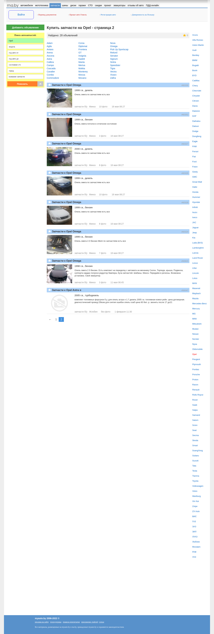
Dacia (195, 106)
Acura (195, 35)
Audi (194, 50)
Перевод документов (46, 14)
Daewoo (196, 111)
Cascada (51, 68)
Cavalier (51, 71)
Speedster (115, 65)
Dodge (195, 131)
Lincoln (195, 273)
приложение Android (89, 622)
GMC (194, 177)
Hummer (196, 197)
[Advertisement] (25, 122)
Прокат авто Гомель (77, 14)
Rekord (113, 52)
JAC (194, 222)
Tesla (194, 471)
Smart (195, 445)
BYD (194, 75)
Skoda (195, 440)
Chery (195, 85)
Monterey (83, 71)
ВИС (194, 516)
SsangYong (197, 450)
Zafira (113, 78)
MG (194, 313)
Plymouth (196, 364)
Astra (49, 59)
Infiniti (195, 207)
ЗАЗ (194, 526)
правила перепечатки (71, 622)
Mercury (196, 308)
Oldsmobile (197, 349)
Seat (194, 430)
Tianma (195, 476)
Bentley (195, 55)
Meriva (81, 65)
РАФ (194, 552)
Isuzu (194, 212)
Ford (194, 161)
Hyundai (196, 202)
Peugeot (196, 359)
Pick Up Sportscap (119, 49)
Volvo (194, 491)
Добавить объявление (25, 27)
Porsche (196, 374)
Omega (113, 46)
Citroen (195, 101)
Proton (195, 379)
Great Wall (197, 182)
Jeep (194, 232)
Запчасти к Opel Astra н (66, 290)
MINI (194, 319)
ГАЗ (194, 521)
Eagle (195, 141)
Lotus (194, 278)
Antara (50, 49)
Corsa (81, 43)
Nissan (195, 334)
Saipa (195, 410)
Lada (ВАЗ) (197, 243)
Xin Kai (195, 501)
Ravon (195, 384)
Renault (195, 390)
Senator (114, 55)
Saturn (195, 420)
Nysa (194, 344)
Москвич (196, 547)
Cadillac (196, 80)
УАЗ (194, 557)
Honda (195, 192)
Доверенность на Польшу (142, 14)
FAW (194, 146)
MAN (194, 283)
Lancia (195, 253)
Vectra (113, 71)
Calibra (50, 62)
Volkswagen (197, 486)
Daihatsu (196, 121)
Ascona (50, 55)
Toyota (195, 481)
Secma (195, 435)
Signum (114, 59)
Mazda (195, 298)
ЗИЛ (194, 531)
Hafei (194, 187)
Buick (194, 70)
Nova (112, 43)
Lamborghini (198, 248)
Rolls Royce (197, 395)
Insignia (82, 55)
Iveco (194, 217)
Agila (49, 46)
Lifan (194, 268)
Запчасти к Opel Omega (66, 85)
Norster (195, 339)
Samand (196, 415)
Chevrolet (196, 90)
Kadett (81, 59)
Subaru (195, 455)
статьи (101, 622)
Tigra (112, 68)
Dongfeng (196, 136)
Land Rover (197, 258)
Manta (81, 62)
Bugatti (195, 65)
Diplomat (82, 46)
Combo (50, 74)
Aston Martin (198, 45)
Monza (81, 74)
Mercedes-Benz (199, 303)
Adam (50, 43)
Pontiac (195, 369)
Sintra (113, 62)
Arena (50, 52)
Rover (195, 400)
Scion (195, 425)
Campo (50, 65)
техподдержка (55, 622)
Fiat (194, 156)
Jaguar (195, 227)
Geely (195, 172)
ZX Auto (196, 511)
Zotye (195, 506)
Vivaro (113, 74)
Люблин (196, 542)
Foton (195, 167)
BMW (194, 60)
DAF (194, 116)
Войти (21, 14)
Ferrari (195, 151)
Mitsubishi (196, 324)
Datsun (195, 126)
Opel (194, 354)
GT (79, 52)
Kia (193, 237)
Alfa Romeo (197, 40)
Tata (194, 466)
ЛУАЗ (194, 536)
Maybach (196, 293)
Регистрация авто (108, 14)
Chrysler (196, 96)
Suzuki (195, 460)
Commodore (53, 78)
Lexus (195, 263)
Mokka (81, 68)
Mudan (195, 329)
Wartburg (196, 496)
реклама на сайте (42, 622)
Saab (194, 405)
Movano (82, 78)
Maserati (196, 288)
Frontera (82, 49)
